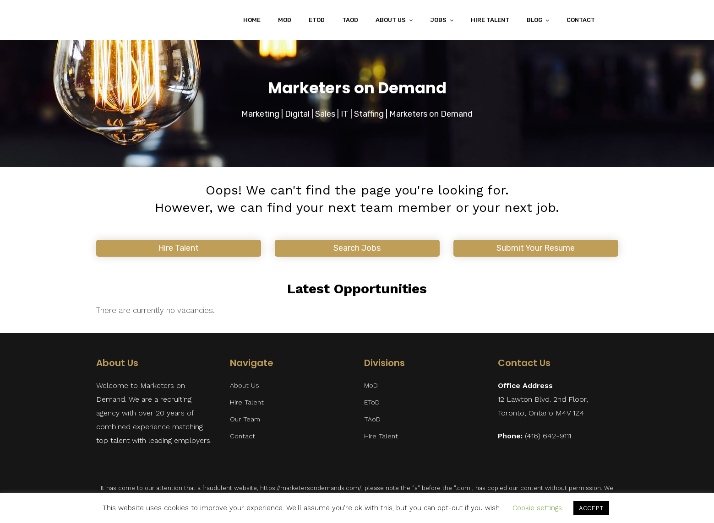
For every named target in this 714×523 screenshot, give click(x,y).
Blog (534, 19)
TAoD (350, 19)
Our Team (245, 419)
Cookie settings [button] (537, 508)
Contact (581, 19)
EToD (317, 19)
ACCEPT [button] (591, 508)
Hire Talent (490, 19)
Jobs (438, 19)
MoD (284, 19)
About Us (391, 19)
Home (252, 19)
